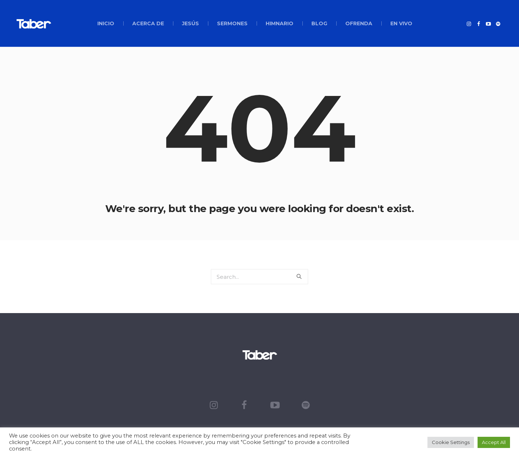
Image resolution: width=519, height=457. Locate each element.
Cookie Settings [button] (451, 442)
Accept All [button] (494, 442)
